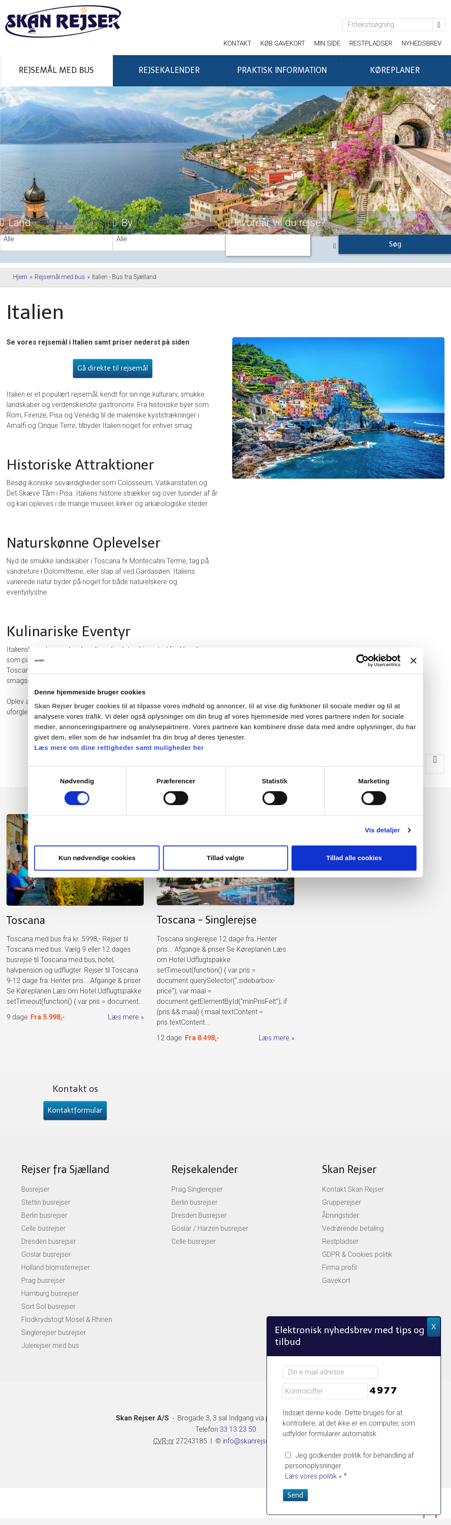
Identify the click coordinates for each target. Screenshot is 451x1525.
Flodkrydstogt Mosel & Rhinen (66, 1319)
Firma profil (339, 1267)
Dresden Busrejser (199, 1215)
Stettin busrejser (45, 1202)
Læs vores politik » (313, 1476)
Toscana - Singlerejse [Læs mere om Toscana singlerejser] (207, 920)
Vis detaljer (380, 830)
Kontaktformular (75, 1110)
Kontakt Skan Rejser (353, 1189)
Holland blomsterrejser (55, 1267)
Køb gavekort (282, 43)
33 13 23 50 (237, 1429)
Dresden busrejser (48, 1241)
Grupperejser (341, 1202)
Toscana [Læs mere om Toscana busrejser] (26, 920)
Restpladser (370, 43)
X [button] (433, 1327)
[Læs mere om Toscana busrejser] (75, 918)
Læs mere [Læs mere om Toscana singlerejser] (274, 1038)
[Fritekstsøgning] (387, 24)
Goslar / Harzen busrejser (209, 1228)
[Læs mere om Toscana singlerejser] (225, 928)
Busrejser (35, 1189)
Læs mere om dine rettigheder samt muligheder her (122, 747)
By (122, 223)
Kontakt (237, 43)
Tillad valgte (225, 857)
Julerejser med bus (50, 1345)
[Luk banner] (411, 660)
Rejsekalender (204, 1169)
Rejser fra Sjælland (65, 1169)
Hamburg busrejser (50, 1293)
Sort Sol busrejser (48, 1306)
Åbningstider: (341, 1215)
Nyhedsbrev (421, 43)
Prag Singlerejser (197, 1189)
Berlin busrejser (44, 1215)
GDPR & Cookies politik (357, 1254)
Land (15, 223)
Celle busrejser (43, 1228)
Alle (56, 239)
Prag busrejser (43, 1280)
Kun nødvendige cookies (98, 857)
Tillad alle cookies (352, 857)
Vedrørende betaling (353, 1228)
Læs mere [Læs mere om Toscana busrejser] (123, 1017)
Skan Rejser (349, 1169)
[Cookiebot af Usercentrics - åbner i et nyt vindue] (360, 660)
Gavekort (336, 1280)
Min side (327, 43)
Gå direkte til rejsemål (112, 368)
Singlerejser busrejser (53, 1332)
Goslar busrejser (46, 1254)
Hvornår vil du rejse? (276, 223)
